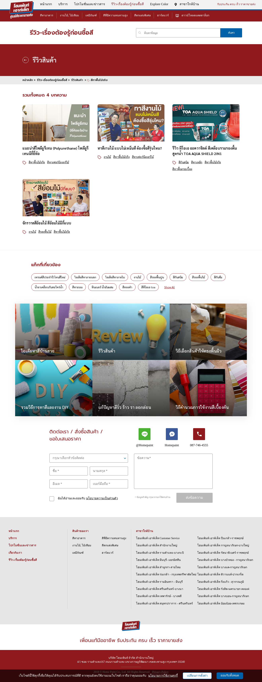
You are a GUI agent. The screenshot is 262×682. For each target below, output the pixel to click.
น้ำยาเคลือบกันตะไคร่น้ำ (49, 287)
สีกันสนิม (184, 162)
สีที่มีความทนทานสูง (115, 15)
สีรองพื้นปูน (157, 277)
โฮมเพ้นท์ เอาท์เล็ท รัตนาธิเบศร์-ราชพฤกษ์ (223, 552)
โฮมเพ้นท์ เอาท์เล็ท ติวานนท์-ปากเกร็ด (220, 574)
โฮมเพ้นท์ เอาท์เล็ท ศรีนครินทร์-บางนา (159, 588)
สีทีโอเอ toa (148, 287)
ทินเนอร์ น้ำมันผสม (102, 287)
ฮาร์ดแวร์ (162, 15)
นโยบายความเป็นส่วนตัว (102, 498)
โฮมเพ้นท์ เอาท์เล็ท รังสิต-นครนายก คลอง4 (223, 588)
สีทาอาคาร (46, 15)
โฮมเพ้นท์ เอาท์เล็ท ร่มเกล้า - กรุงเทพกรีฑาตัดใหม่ (166, 574)
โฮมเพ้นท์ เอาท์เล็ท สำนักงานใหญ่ (156, 545)
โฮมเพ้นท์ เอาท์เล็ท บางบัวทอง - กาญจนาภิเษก (225, 559)
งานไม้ (107, 157)
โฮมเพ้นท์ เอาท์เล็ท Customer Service (158, 538)
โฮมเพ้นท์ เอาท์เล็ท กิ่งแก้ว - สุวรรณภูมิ (220, 581)
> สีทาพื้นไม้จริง (96, 80)
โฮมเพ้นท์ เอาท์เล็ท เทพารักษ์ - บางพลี (159, 596)
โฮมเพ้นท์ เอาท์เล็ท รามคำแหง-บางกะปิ (160, 552)
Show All (169, 287)
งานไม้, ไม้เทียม (68, 15)
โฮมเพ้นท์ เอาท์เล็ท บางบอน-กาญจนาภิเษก (223, 596)
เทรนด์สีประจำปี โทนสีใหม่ (50, 277)
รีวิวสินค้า (77, 80)
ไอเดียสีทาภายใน (115, 277)
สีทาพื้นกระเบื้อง (182, 169)
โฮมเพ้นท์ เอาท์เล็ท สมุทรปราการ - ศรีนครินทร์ (164, 603)
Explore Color (159, 4)
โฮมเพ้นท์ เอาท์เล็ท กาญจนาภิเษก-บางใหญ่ (223, 545)
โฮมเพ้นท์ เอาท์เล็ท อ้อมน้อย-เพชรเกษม (221, 603)
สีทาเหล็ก (196, 162)
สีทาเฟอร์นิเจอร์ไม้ (58, 162)
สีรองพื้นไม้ (44, 231)
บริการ (62, 4)
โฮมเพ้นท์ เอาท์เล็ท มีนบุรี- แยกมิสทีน (158, 559)
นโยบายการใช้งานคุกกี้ (163, 675)
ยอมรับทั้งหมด (230, 675)
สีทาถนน (77, 287)
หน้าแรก (45, 4)
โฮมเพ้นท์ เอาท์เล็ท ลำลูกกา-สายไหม (158, 567)
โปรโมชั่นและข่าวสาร (88, 4)
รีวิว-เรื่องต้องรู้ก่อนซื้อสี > (53, 80)
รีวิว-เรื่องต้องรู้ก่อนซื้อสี (127, 4)
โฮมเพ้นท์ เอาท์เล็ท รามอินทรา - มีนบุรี (159, 581)
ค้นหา (231, 33)
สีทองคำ (127, 287)
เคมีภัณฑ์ (90, 15)
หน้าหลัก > (28, 80)
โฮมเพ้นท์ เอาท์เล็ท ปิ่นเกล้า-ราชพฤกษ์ (220, 538)
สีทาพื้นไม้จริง (37, 162)
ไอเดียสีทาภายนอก (85, 277)
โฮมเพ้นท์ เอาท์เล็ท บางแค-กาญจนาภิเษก (222, 567)
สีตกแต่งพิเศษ (141, 15)
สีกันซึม (218, 277)
